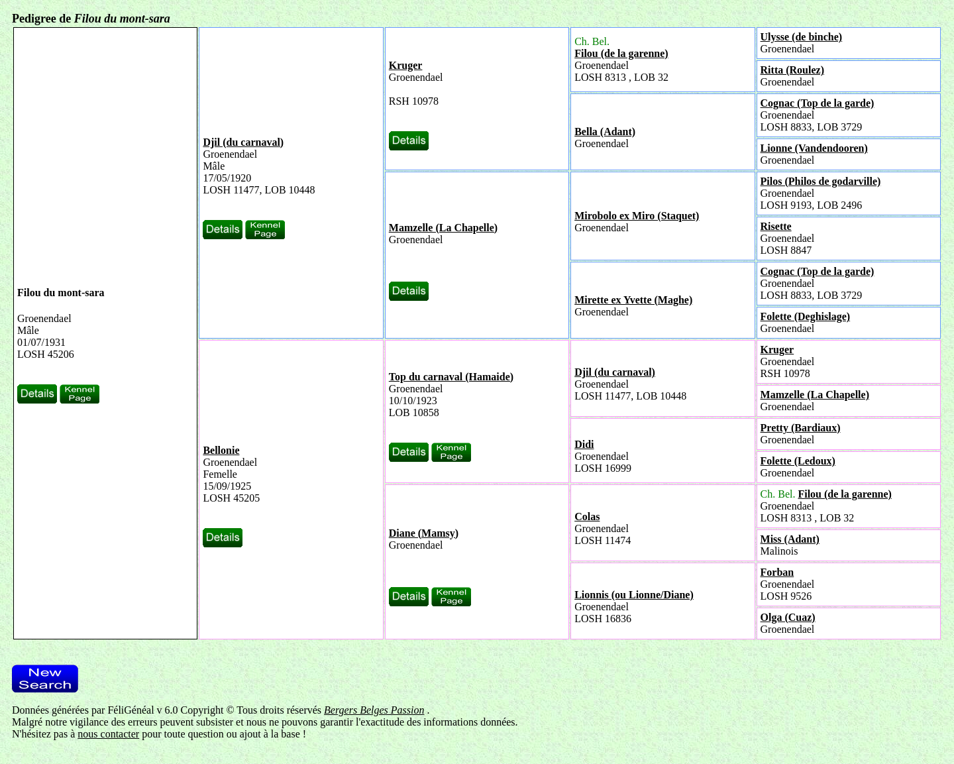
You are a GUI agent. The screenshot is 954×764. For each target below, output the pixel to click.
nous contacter (108, 733)
